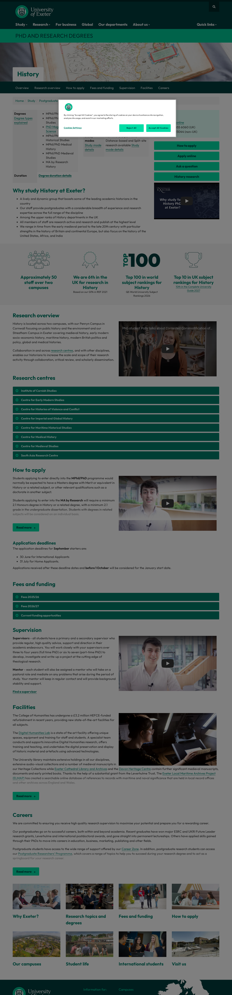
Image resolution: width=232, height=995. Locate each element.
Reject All (131, 128)
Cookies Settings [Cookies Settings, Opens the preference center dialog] (73, 127)
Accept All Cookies (158, 128)
